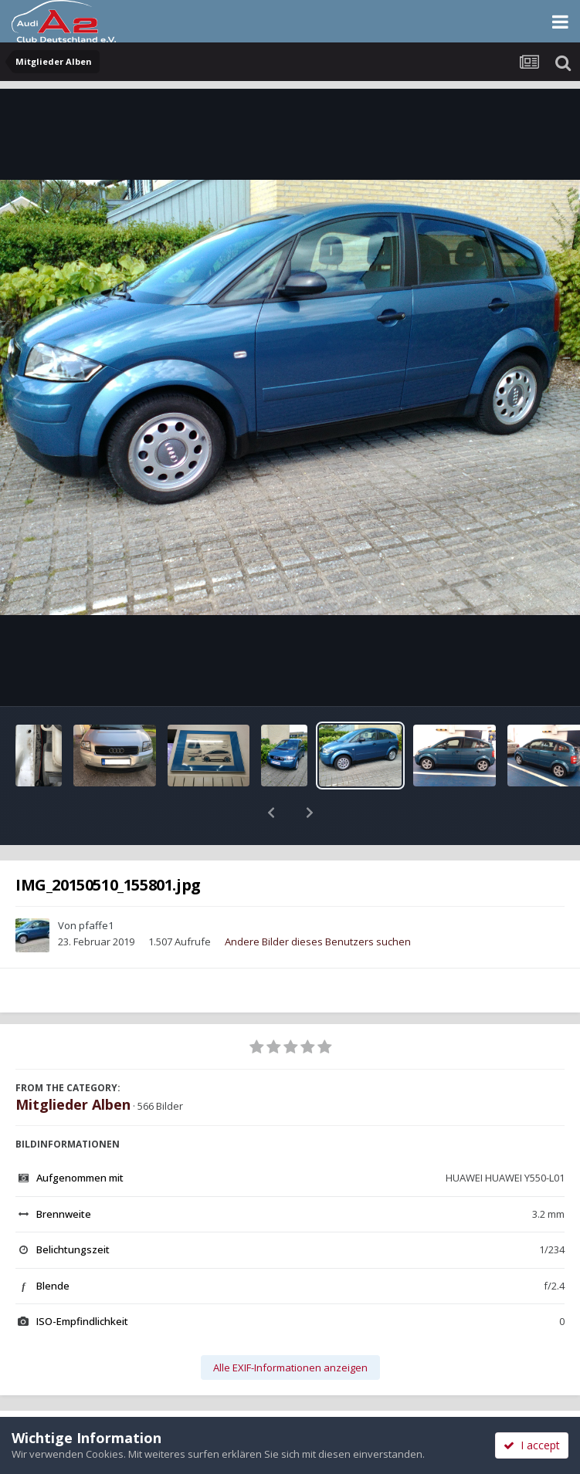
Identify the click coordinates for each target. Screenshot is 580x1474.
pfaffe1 (96, 885)
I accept (532, 1445)
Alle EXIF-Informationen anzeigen (290, 1327)
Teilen (145, 1398)
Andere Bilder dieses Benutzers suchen (318, 901)
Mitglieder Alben (73, 1064)
